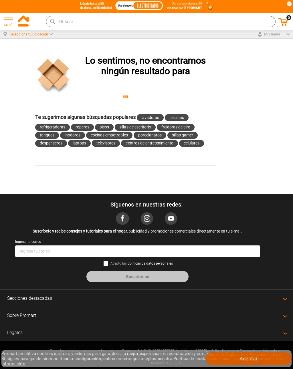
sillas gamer (182, 135)
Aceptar (248, 359)
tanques (47, 135)
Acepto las (141, 263)
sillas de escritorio (135, 127)
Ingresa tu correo (28, 242)
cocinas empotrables (109, 135)
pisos (104, 127)
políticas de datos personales (150, 263)
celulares (191, 143)
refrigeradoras (52, 127)
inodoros (72, 135)
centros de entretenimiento (149, 143)
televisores (105, 143)
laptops (79, 143)
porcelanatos (150, 135)
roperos (82, 127)
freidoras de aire (175, 127)
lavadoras (150, 117)
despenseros (51, 143)
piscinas (176, 117)
